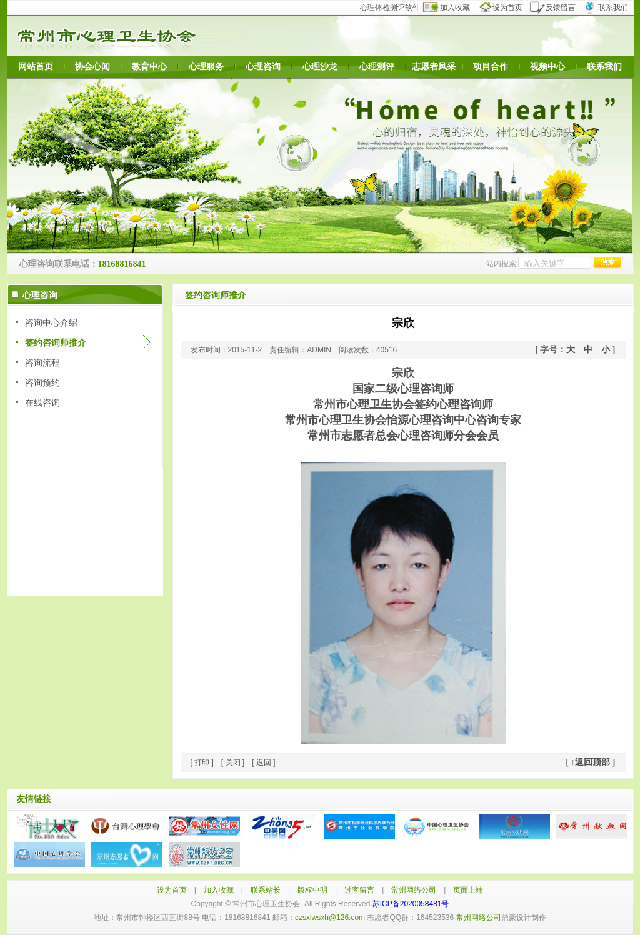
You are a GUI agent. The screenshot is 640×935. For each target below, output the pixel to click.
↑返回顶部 (590, 762)
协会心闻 (92, 66)
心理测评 (376, 66)
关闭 (233, 762)
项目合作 (490, 66)
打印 (201, 762)
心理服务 (206, 66)
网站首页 (35, 66)
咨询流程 (42, 363)
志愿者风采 (434, 66)
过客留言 (359, 890)
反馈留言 (557, 7)
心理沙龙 (320, 66)
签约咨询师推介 (55, 343)
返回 (263, 762)
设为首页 (505, 7)
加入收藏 (454, 7)
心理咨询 (263, 66)
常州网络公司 (413, 890)
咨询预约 (42, 383)
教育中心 (149, 66)
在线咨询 (42, 403)
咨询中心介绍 (51, 323)
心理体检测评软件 (394, 7)
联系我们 (608, 7)
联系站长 (266, 890)
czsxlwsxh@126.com (330, 917)
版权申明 (313, 890)
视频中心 (547, 66)
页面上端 (468, 890)
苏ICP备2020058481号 (410, 903)
